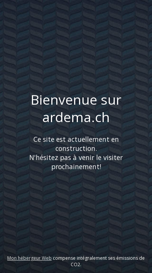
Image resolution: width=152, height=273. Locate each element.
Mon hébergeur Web (29, 258)
